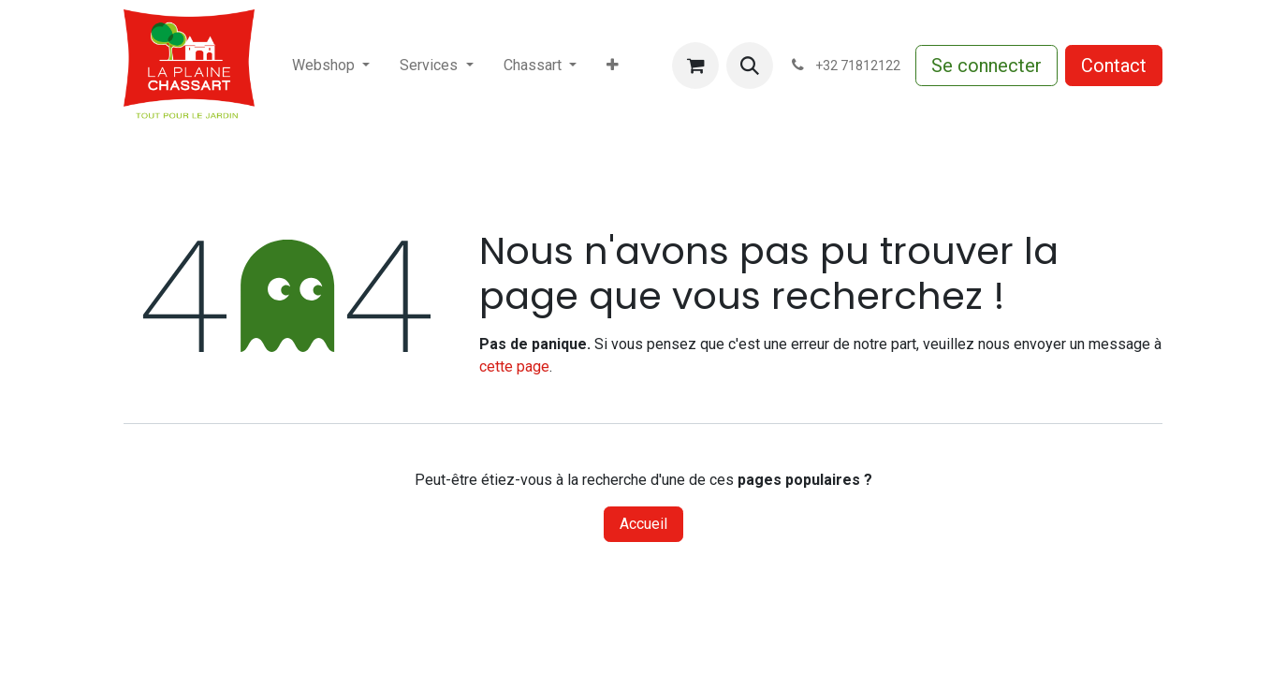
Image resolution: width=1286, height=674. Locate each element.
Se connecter (986, 65)
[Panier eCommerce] (695, 65)
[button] (749, 65)
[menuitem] (331, 65)
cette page (514, 366)
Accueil (643, 524)
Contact (1114, 65)
